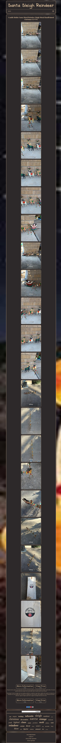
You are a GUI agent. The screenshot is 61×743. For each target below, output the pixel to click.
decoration (24, 720)
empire (15, 716)
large (52, 726)
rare (52, 723)
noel (21, 729)
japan (29, 723)
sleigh (38, 715)
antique (47, 729)
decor (28, 726)
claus (23, 722)
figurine (26, 729)
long (43, 726)
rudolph (22, 726)
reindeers (32, 729)
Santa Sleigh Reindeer (31, 734)
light (52, 716)
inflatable (29, 716)
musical (50, 720)
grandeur (35, 723)
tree (43, 729)
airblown (47, 723)
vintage (43, 719)
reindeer (13, 725)
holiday (21, 716)
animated (37, 729)
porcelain (47, 726)
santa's (38, 726)
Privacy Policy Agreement (31, 738)
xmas (33, 726)
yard (10, 722)
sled (10, 716)
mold (41, 722)
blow (16, 728)
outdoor (46, 716)
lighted (16, 722)
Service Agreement (31, 740)
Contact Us (31, 736)
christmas (14, 719)
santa (34, 719)
